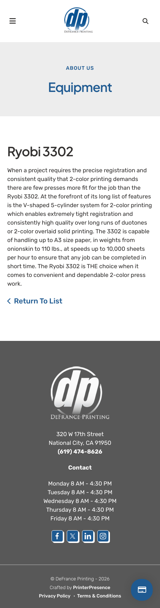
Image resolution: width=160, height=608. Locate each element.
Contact (80, 467)
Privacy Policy (54, 596)
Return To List (38, 301)
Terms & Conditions (99, 596)
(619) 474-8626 (80, 451)
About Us (80, 68)
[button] (12, 21)
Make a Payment (142, 589)
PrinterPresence (91, 588)
